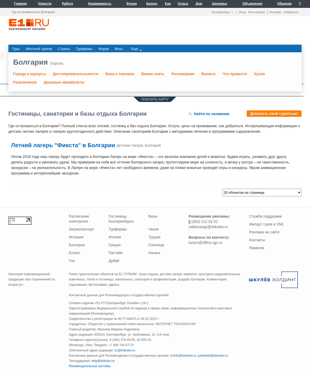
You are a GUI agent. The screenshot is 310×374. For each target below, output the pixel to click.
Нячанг (154, 253)
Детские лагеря (130, 145)
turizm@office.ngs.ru (205, 242)
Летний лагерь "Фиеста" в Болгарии (64, 145)
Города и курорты (29, 74)
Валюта (208, 74)
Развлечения (25, 82)
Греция (115, 245)
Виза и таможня (120, 74)
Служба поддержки (265, 216)
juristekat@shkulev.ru (213, 355)
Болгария (30, 62)
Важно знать (152, 74)
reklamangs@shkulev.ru (208, 227)
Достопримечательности (76, 74)
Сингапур (156, 245)
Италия (115, 237)
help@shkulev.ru (103, 361)
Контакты (257, 240)
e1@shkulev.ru (124, 350)
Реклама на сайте (264, 232)
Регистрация (256, 12)
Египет (74, 253)
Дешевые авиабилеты (64, 82)
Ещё (136, 49)
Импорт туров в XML (266, 224)
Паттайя (115, 253)
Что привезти (235, 74)
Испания (76, 237)
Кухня (259, 74)
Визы (152, 216)
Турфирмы (118, 229)
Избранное (291, 12)
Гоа (72, 261)
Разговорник (182, 74)
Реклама (275, 12)
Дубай (114, 261)
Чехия (153, 229)
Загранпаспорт (81, 229)
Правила (256, 248)
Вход (242, 12)
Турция (154, 237)
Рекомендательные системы (90, 366)
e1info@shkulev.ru (183, 355)
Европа (56, 63)
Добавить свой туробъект (274, 113)
